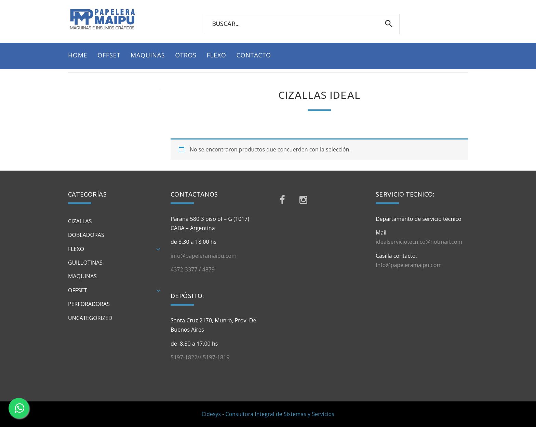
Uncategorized (90, 318)
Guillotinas (85, 262)
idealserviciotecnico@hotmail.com (419, 241)
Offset (77, 290)
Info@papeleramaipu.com (409, 265)
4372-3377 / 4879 (193, 269)
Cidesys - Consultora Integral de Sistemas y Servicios (268, 414)
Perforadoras (89, 304)
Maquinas (82, 276)
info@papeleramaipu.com (204, 255)
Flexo (76, 249)
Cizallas (80, 221)
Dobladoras (86, 235)
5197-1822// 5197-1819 (200, 357)
